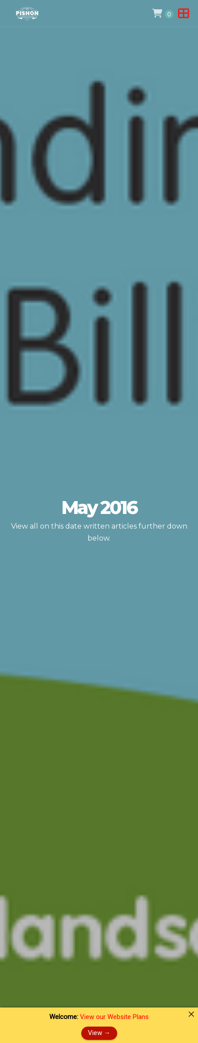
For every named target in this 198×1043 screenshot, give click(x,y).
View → (99, 1033)
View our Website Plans (114, 1017)
